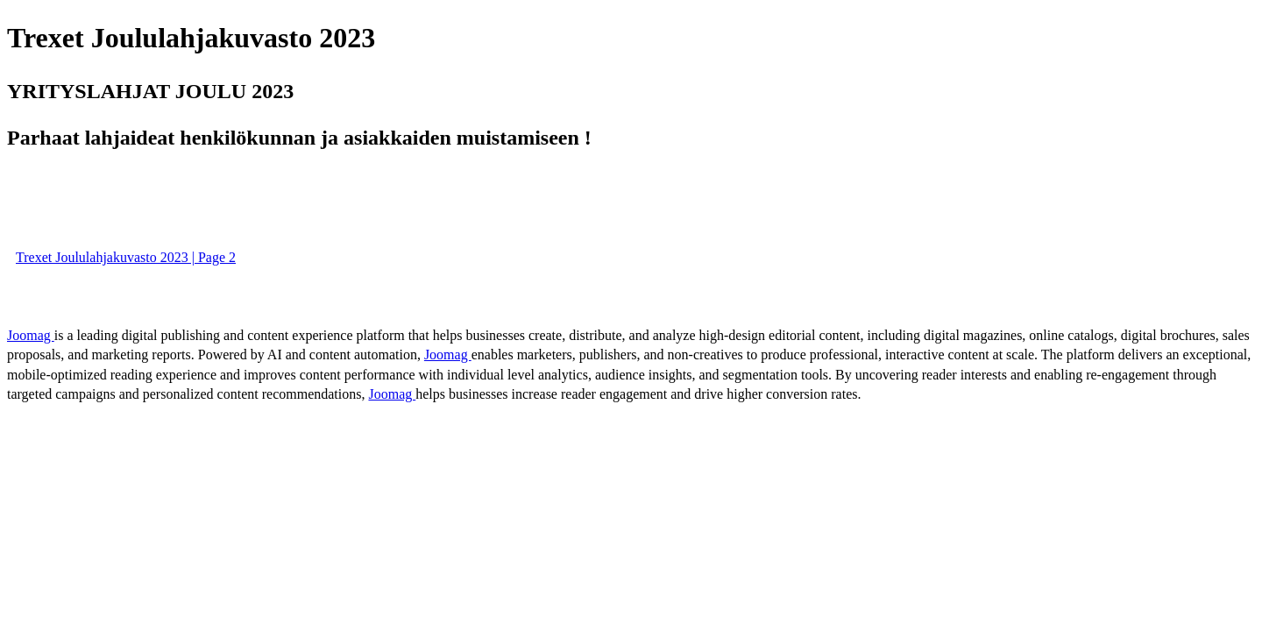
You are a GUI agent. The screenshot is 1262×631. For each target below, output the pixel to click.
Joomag (30, 335)
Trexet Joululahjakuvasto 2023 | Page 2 (126, 257)
